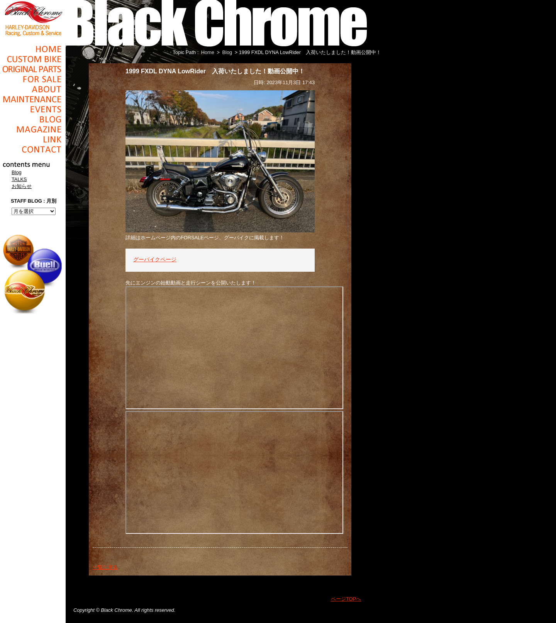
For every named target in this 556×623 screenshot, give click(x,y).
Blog (33, 119)
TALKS (19, 179)
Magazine (33, 129)
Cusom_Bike (33, 59)
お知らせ (22, 186)
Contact (33, 149)
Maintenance (33, 99)
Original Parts (33, 69)
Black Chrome (33, 18)
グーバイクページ (154, 260)
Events (33, 109)
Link (33, 139)
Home (33, 49)
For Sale (33, 79)
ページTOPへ (346, 599)
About (33, 89)
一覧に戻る (105, 567)
